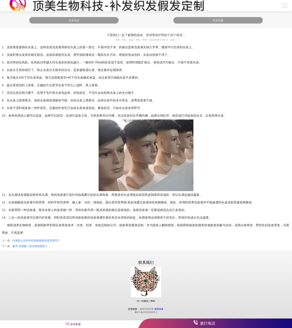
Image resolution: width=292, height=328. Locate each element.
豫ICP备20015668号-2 (146, 312)
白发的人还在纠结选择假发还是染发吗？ (36, 240)
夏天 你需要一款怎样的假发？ (30, 246)
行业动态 (74, 20)
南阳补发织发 (147, 309)
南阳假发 (158, 309)
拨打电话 (207, 323)
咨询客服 (75, 324)
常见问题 (218, 20)
